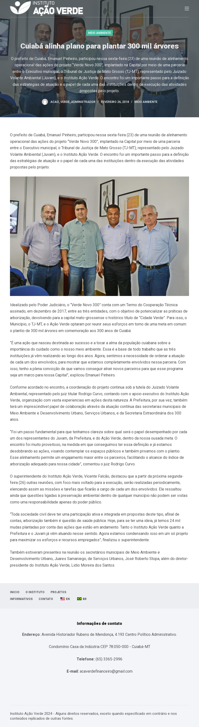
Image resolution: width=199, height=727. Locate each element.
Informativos (21, 599)
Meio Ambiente (99, 33)
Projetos (58, 592)
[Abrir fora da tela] (187, 8)
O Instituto (35, 592)
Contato (46, 599)
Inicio (14, 592)
